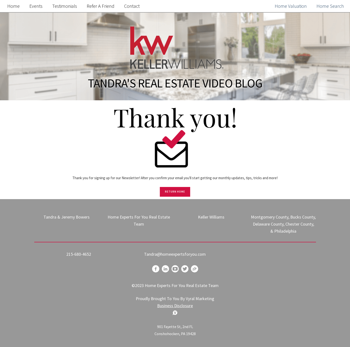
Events (36, 6)
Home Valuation (291, 6)
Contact (132, 6)
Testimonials (64, 6)
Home (13, 6)
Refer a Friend (100, 6)
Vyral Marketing (200, 298)
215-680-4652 (78, 254)
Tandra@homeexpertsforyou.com (175, 254)
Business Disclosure (175, 305)
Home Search (330, 6)
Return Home (175, 191)
